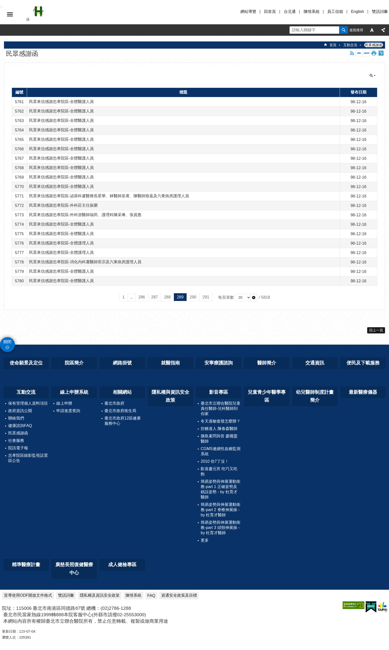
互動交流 (350, 45)
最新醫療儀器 (363, 392)
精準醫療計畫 (26, 564)
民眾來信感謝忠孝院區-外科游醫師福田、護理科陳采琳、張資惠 (85, 215)
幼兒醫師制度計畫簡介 (315, 396)
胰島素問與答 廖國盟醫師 (219, 438)
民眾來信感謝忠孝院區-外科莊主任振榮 (63, 205)
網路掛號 (122, 362)
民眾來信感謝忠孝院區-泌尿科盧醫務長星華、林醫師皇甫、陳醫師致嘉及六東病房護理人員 (109, 196)
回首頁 (270, 11)
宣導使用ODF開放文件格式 (28, 595)
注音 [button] (381, 53)
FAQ (151, 595)
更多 (205, 540)
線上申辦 (64, 403)
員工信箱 (335, 11)
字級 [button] (372, 30)
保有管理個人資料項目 (28, 403)
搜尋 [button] (343, 30)
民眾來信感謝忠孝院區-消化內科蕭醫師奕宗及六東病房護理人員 (85, 262)
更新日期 (9, 631)
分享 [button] (383, 30)
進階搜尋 (356, 30)
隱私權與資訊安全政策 (170, 396)
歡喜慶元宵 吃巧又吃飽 (219, 471)
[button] (253, 297)
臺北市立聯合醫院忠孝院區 (69, 14)
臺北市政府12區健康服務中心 (122, 420)
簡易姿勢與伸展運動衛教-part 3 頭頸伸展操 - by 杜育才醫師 (220, 527)
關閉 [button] (372, 75)
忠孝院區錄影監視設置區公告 (28, 458)
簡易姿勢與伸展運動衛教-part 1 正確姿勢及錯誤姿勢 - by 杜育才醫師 (220, 489)
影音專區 (218, 392)
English (357, 11)
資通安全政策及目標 (179, 595)
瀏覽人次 (9, 637)
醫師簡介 (266, 362)
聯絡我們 (16, 418)
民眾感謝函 (373, 45)
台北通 (290, 11)
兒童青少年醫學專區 (267, 396)
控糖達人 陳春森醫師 (219, 428)
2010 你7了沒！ (215, 461)
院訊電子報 (18, 448)
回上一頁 (376, 330)
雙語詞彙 (380, 11)
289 (180, 297)
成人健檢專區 (122, 564)
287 (154, 297)
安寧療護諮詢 (218, 362)
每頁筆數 (226, 297)
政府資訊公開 (20, 411)
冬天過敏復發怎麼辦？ (220, 421)
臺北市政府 (114, 403)
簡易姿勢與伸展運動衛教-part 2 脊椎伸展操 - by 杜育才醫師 (220, 509)
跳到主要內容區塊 (2, 2)
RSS (352, 53)
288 (167, 297)
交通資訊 (314, 362)
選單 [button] (10, 14)
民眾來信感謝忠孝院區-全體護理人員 (61, 243)
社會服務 (16, 440)
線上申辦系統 (74, 392)
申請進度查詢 (68, 411)
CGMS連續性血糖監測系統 (220, 451)
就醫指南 (170, 362)
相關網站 (122, 392)
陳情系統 (312, 11)
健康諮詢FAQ (20, 425)
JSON (366, 53)
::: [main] (5, 40)
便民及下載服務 (363, 362)
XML (359, 53)
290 (193, 297)
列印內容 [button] (374, 53)
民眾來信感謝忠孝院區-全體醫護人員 (61, 101)
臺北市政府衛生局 (120, 411)
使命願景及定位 (26, 362)
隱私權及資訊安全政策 (100, 595)
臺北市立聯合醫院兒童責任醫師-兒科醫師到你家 (220, 408)
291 (205, 297)
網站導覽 (248, 11)
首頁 (332, 45)
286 (141, 297)
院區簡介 (74, 362)
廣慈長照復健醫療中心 (74, 568)
